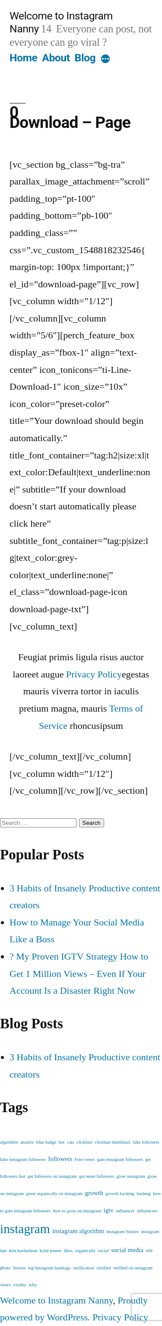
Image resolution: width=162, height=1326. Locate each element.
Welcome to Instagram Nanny (56, 1300)
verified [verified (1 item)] (103, 1268)
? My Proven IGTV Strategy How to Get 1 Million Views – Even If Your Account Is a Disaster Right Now (79, 973)
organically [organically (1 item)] (85, 1250)
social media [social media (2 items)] (127, 1250)
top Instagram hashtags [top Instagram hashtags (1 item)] (49, 1268)
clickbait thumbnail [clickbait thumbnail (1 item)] (112, 1142)
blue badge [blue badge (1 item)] (46, 1142)
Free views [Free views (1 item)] (85, 1159)
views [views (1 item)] (5, 1284)
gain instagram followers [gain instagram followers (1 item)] (120, 1159)
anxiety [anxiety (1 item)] (27, 1142)
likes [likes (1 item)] (68, 1250)
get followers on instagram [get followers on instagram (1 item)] (52, 1176)
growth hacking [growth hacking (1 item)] (119, 1193)
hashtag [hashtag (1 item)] (144, 1193)
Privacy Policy (94, 674)
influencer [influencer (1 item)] (125, 1210)
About (56, 57)
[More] (105, 59)
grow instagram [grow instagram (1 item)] (130, 1176)
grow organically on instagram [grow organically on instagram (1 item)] (54, 1193)
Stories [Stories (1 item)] (19, 1268)
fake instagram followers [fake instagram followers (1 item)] (23, 1159)
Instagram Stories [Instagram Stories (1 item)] (122, 1231)
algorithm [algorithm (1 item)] (9, 1142)
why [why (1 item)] (33, 1284)
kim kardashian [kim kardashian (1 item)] (23, 1250)
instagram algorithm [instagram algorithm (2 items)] (78, 1230)
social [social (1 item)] (103, 1250)
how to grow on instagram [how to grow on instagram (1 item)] (77, 1210)
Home (23, 57)
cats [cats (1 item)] (70, 1142)
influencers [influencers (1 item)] (147, 1210)
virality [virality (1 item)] (19, 1284)
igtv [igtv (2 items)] (109, 1210)
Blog (85, 57)
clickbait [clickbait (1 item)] (84, 1142)
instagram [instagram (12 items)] (25, 1229)
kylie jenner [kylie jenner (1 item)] (51, 1250)
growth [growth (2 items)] (94, 1192)
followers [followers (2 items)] (60, 1158)
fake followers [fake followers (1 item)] (146, 1142)
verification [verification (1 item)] (83, 1268)
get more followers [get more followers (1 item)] (96, 1176)
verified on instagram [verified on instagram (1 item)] (132, 1268)
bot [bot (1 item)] (62, 1142)
